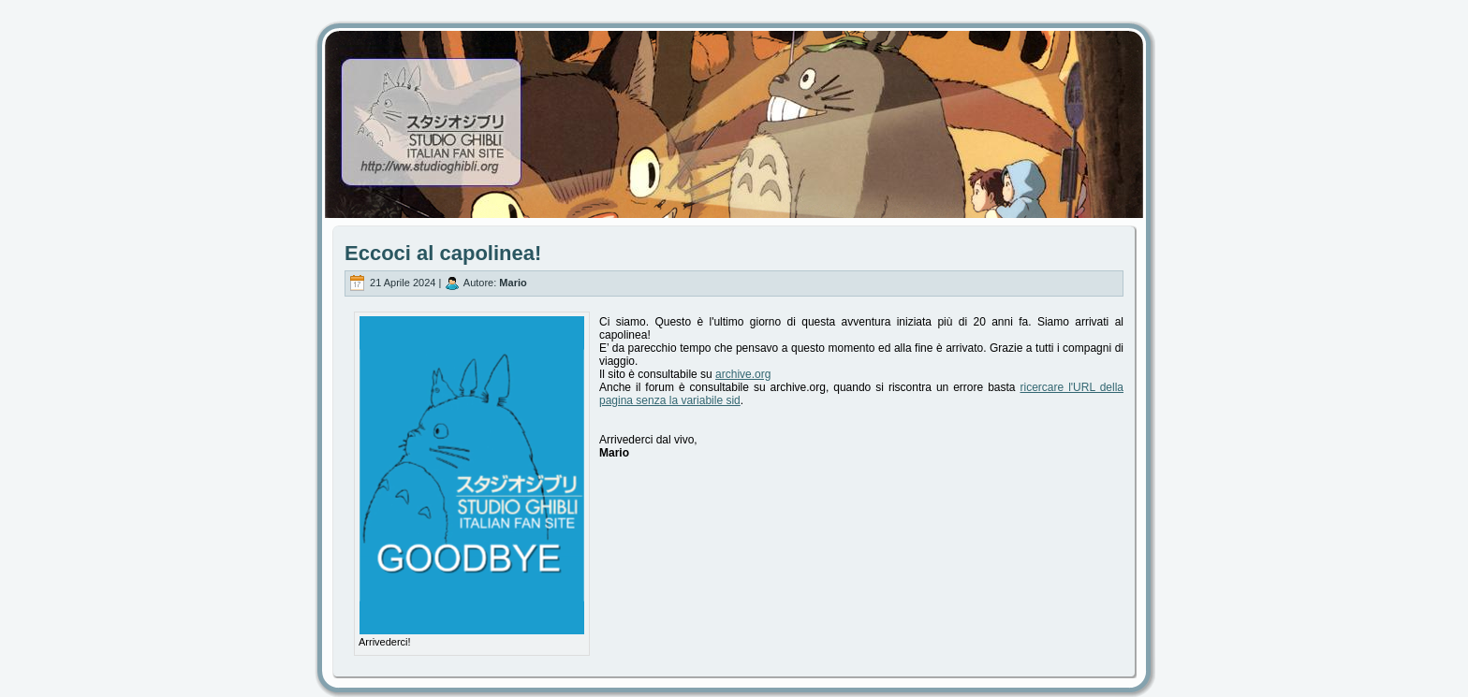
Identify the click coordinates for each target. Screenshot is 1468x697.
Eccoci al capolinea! (443, 253)
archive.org (743, 374)
